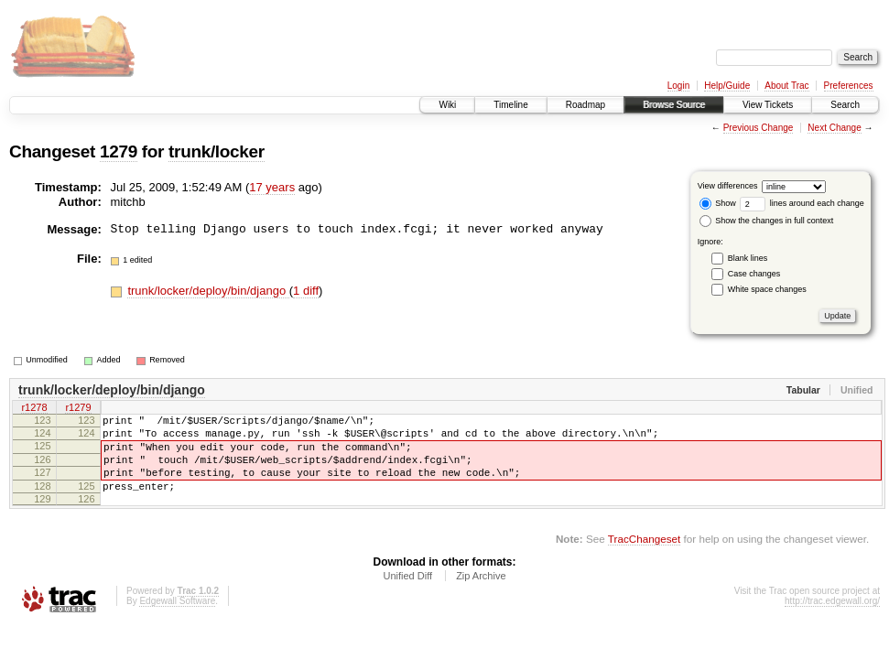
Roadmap (585, 105)
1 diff (306, 290)
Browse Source (674, 105)
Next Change (834, 128)
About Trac (786, 86)
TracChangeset (644, 558)
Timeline (510, 105)
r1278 (34, 409)
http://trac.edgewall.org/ (832, 620)
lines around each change (802, 203)
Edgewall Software (177, 620)
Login (678, 86)
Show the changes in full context (766, 220)
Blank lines (748, 258)
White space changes (767, 289)
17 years (272, 187)
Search (845, 105)
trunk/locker (216, 151)
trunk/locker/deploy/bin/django (207, 290)
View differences (728, 185)
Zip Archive (480, 594)
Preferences (848, 86)
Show (717, 203)
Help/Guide (727, 86)
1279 (118, 151)
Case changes (754, 273)
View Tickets (768, 105)
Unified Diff (407, 594)
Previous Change (758, 128)
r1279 (78, 409)
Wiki (447, 105)
